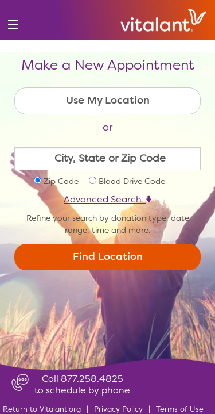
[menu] (13, 24)
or (107, 127)
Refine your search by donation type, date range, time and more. (107, 224)
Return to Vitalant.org (42, 409)
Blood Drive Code (132, 182)
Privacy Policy (118, 409)
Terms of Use (180, 409)
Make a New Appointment (107, 66)
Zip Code (61, 182)
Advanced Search (107, 200)
